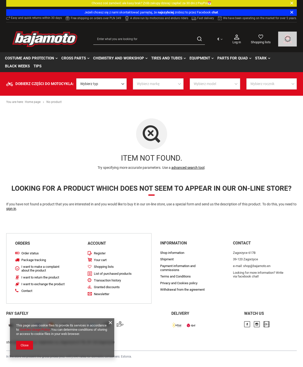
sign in (11, 209)
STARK (261, 58)
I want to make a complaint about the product (40, 269)
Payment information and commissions (177, 268)
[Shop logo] (44, 39)
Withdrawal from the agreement (182, 289)
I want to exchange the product (43, 284)
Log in (236, 39)
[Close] (291, 3)
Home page (32, 102)
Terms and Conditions (175, 276)
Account (97, 243)
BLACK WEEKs (17, 66)
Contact (26, 291)
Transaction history (107, 280)
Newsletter (101, 294)
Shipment (167, 259)
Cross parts (73, 58)
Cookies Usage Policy (35, 329)
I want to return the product (40, 277)
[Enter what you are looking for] (149, 39)
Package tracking (33, 260)
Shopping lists (261, 42)
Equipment (199, 58)
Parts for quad (232, 58)
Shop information (172, 253)
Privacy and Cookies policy (178, 283)
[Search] (199, 39)
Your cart (100, 260)
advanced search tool (187, 168)
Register (100, 253)
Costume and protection (29, 58)
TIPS (37, 66)
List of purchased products (113, 273)
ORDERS (22, 243)
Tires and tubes (166, 58)
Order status (30, 253)
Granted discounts (107, 287)
